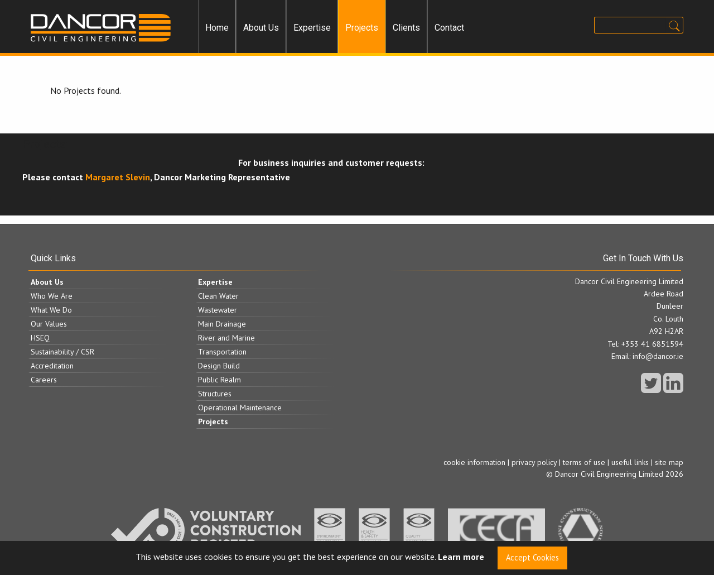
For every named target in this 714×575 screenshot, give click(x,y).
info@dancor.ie (658, 356)
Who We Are (52, 296)
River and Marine (226, 338)
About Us (261, 27)
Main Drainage (222, 324)
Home (217, 27)
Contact (449, 27)
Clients (406, 27)
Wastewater (217, 310)
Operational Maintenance (240, 407)
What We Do (51, 310)
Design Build (219, 366)
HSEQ (40, 338)
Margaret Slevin (117, 177)
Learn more (461, 557)
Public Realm (219, 380)
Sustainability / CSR (62, 352)
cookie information (474, 462)
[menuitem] (217, 28)
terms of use (584, 462)
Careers (44, 380)
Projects (361, 27)
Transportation (222, 352)
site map (669, 462)
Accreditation (52, 366)
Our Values (49, 324)
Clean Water (218, 296)
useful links (630, 462)
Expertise (312, 27)
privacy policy (534, 462)
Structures (214, 394)
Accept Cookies (532, 557)
